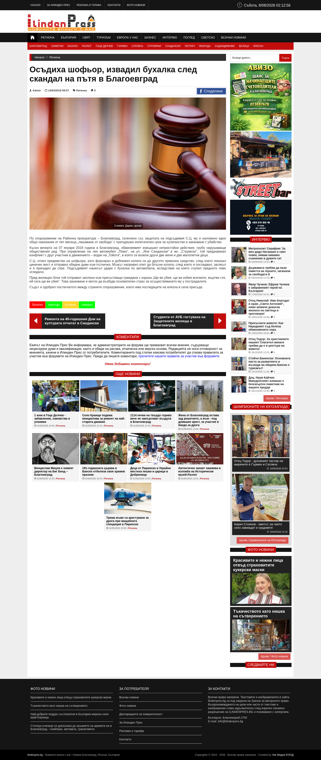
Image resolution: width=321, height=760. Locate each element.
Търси (285, 57)
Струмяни (154, 46)
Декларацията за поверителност (141, 714)
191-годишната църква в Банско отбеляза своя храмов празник (103, 471)
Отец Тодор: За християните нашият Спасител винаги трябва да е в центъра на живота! (269, 344)
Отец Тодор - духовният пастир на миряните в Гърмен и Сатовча (258, 462)
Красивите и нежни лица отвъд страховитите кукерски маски (71, 697)
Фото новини (136, 5)
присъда (54, 304)
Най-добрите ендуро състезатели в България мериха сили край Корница (70, 715)
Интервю (170, 37)
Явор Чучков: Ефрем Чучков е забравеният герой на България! (269, 288)
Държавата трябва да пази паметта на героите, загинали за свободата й (269, 271)
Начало (36, 5)
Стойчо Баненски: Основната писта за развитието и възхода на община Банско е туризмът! (269, 363)
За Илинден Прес (58, 5)
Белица (244, 46)
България (68, 37)
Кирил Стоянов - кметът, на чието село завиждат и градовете (258, 525)
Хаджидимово (225, 46)
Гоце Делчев (104, 46)
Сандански (173, 46)
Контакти (114, 5)
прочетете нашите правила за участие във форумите (179, 356)
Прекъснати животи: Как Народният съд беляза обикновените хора (266, 326)
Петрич (190, 46)
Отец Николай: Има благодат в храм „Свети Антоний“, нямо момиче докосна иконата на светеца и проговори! (269, 307)
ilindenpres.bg (35, 754)
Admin (35, 90)
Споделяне (211, 91)
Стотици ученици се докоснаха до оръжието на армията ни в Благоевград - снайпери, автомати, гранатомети (71, 727)
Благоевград (38, 46)
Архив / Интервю (277, 398)
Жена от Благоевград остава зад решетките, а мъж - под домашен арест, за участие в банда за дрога (198, 420)
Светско (208, 37)
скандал (86, 304)
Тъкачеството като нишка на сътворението (59, 705)
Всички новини (233, 37)
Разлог (87, 46)
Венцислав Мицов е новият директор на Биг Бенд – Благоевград (53, 471)
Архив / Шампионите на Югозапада (262, 540)
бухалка (37, 304)
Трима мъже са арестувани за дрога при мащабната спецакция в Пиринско (127, 521)
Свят (86, 37)
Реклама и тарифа (89, 5)
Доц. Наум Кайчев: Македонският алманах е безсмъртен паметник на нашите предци (266, 382)
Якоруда (204, 46)
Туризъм (104, 37)
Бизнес (150, 37)
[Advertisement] (219, 21)
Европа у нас (127, 37)
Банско (73, 46)
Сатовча (137, 46)
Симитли (57, 46)
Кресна (258, 46)
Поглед (189, 37)
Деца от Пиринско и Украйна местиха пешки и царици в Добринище (150, 471)
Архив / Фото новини (274, 656)
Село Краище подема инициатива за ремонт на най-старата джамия (103, 418)
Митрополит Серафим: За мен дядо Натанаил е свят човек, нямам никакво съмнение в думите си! (267, 253)
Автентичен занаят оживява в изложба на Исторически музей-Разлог (199, 471)
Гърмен (122, 46)
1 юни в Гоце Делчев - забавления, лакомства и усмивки (52, 418)
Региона (48, 37)
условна (70, 304)
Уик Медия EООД (283, 754)
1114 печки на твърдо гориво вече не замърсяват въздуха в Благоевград (151, 418)
